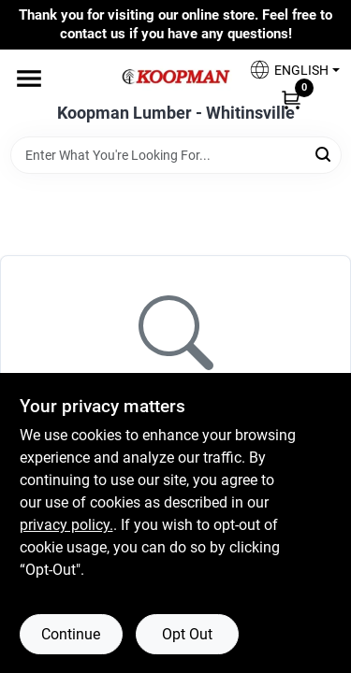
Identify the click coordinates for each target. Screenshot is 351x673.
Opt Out (187, 634)
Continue (70, 634)
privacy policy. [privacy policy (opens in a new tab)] (66, 525)
